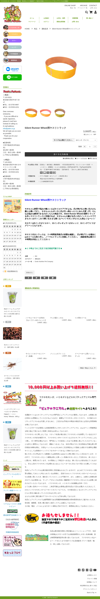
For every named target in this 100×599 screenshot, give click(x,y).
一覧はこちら (88, 368)
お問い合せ (75, 21)
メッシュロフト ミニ (57, 354)
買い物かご (89, 18)
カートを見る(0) (82, 158)
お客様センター (92, 575)
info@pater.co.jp (9, 128)
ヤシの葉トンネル (56, 318)
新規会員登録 (61, 21)
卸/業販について (92, 582)
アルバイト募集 (92, 578)
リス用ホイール (81, 318)
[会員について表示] (95, 12)
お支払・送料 (61, 18)
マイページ (31, 21)
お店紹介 (46, 18)
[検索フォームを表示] (86, 12)
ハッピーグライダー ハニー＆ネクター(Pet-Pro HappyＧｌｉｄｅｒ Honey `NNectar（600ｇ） (12, 412)
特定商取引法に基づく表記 (88, 585)
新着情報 (75, 18)
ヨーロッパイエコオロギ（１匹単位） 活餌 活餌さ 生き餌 (12, 378)
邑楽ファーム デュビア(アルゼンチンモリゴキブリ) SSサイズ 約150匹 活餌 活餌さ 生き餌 (12, 448)
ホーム (32, 18)
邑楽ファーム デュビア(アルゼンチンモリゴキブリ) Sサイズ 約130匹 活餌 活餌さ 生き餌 (12, 312)
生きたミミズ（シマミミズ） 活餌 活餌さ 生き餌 (11, 346)
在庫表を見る (69, 158)
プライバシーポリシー (90, 589)
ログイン (46, 21)
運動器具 (45, 29)
